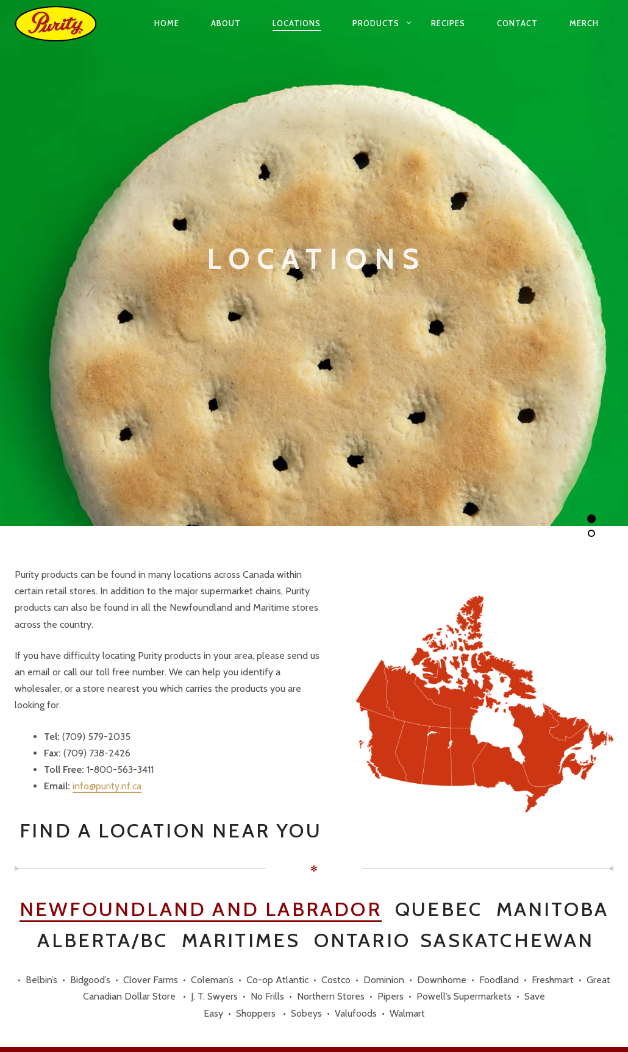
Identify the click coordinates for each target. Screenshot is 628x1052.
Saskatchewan (507, 940)
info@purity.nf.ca (107, 786)
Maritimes (241, 940)
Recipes (448, 23)
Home (166, 23)
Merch (584, 23)
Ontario (362, 940)
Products (375, 23)
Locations (297, 23)
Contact (517, 23)
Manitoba (552, 909)
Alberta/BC (102, 940)
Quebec (438, 909)
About (226, 23)
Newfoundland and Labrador (201, 909)
